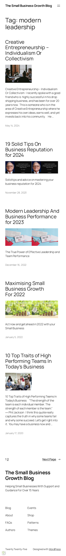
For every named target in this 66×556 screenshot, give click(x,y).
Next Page (51, 459)
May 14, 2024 (12, 125)
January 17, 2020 (14, 433)
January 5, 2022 (14, 337)
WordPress (55, 549)
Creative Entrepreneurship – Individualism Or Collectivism (27, 50)
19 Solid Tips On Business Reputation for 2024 (29, 149)
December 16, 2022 (15, 264)
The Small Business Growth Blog (28, 5)
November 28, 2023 (16, 192)
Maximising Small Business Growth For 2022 (25, 288)
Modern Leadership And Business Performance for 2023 (32, 216)
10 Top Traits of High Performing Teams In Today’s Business (28, 361)
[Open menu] (58, 6)
